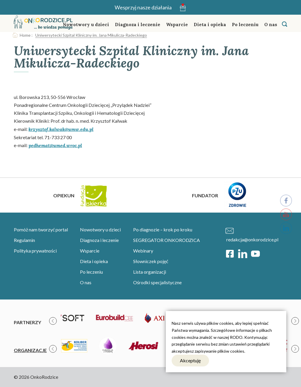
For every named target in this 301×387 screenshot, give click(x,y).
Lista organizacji (149, 272)
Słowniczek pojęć (150, 261)
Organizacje (30, 350)
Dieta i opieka (210, 24)
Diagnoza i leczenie (137, 24)
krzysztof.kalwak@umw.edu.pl (61, 129)
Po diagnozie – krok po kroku (162, 229)
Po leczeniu (245, 24)
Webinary (143, 250)
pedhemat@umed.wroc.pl (55, 145)
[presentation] (53, 321)
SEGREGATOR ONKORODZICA (166, 240)
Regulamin (24, 240)
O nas (270, 24)
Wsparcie (177, 24)
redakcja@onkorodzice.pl (252, 239)
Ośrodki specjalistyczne (157, 282)
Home (25, 35)
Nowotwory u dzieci (86, 24)
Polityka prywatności (35, 250)
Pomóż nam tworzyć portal (41, 229)
